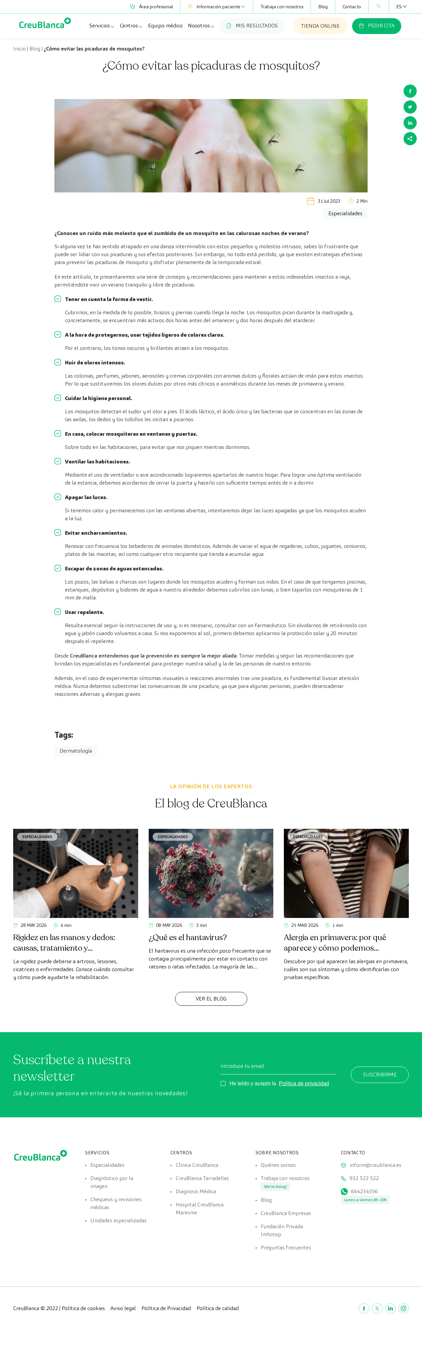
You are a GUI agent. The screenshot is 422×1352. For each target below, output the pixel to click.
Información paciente (217, 7)
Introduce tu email (242, 1066)
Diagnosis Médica (196, 1191)
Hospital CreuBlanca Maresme (200, 1208)
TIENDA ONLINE (320, 25)
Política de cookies (83, 1308)
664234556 (364, 1191)
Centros (131, 25)
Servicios (102, 25)
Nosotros (201, 25)
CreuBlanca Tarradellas (202, 1178)
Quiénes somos (278, 1165)
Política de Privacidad (166, 1308)
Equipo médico (165, 25)
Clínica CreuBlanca (197, 1165)
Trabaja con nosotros (281, 7)
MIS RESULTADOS (252, 25)
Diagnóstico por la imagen (111, 1182)
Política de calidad (217, 1308)
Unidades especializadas (118, 1220)
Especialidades (37, 836)
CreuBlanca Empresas (286, 1213)
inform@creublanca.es (375, 1165)
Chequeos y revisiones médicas (115, 1203)
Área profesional (151, 7)
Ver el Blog (211, 998)
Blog (323, 7)
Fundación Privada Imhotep (282, 1230)
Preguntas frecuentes (286, 1247)
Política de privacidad (304, 1083)
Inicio (19, 48)
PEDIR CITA (377, 25)
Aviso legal (123, 1308)
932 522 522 (364, 1178)
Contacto (352, 7)
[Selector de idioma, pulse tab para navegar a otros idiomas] (399, 6)
